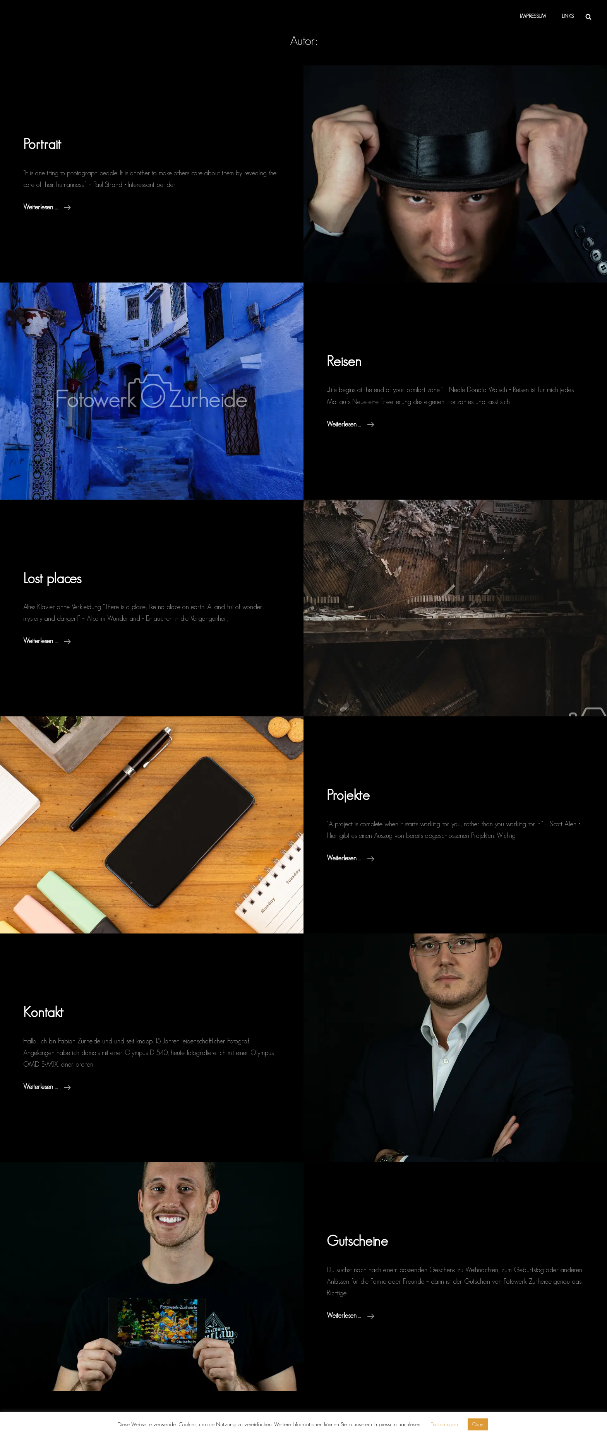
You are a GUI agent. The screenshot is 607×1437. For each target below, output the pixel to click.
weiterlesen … (47, 206)
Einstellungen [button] (444, 1424)
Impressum (533, 16)
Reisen (344, 360)
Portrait (42, 144)
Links (568, 16)
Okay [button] (477, 1424)
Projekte (348, 795)
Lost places (52, 578)
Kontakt (43, 1012)
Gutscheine (357, 1241)
